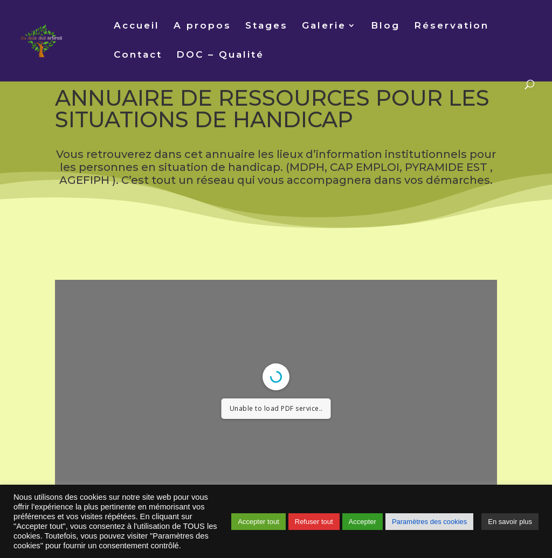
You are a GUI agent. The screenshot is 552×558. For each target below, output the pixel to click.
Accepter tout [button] (258, 522)
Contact (138, 55)
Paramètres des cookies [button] (429, 522)
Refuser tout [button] (314, 522)
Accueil (137, 26)
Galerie (324, 26)
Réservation (451, 26)
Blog (385, 26)
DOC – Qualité (220, 55)
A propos (202, 26)
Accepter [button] (362, 522)
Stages (266, 26)
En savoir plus (510, 522)
